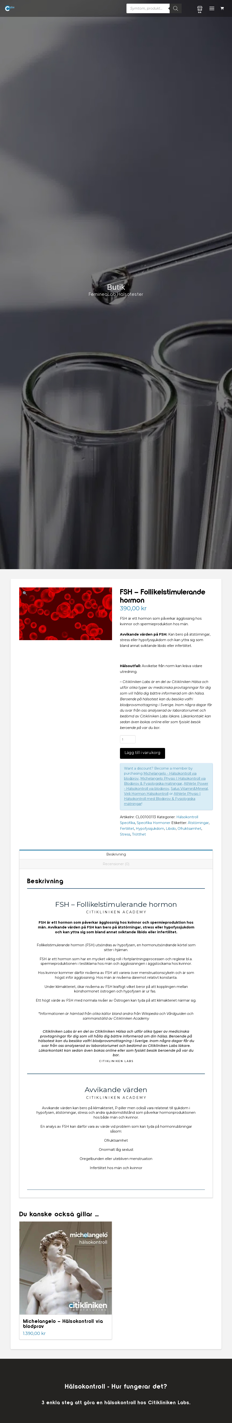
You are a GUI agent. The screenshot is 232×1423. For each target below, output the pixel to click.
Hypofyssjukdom (150, 828)
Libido (171, 828)
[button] (222, 8)
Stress (125, 834)
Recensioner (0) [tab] (116, 864)
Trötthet (139, 834)
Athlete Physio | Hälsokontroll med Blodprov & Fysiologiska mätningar (162, 799)
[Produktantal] (128, 739)
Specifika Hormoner (153, 823)
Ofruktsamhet (189, 828)
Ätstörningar (198, 823)
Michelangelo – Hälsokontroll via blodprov (63, 1323)
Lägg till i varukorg (143, 752)
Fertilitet (127, 828)
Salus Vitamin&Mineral (189, 788)
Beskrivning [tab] (116, 854)
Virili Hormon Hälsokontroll (146, 794)
